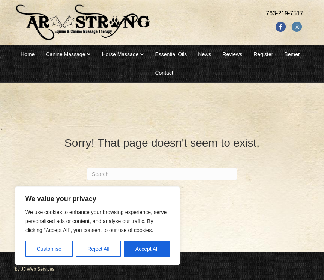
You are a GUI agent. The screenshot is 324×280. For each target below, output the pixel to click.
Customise (49, 249)
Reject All (98, 249)
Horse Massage (120, 54)
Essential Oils (171, 54)
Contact (164, 73)
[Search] (162, 174)
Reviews (232, 54)
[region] (97, 225)
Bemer (292, 54)
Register (263, 54)
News (204, 54)
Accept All (146, 249)
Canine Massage (65, 54)
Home (27, 54)
